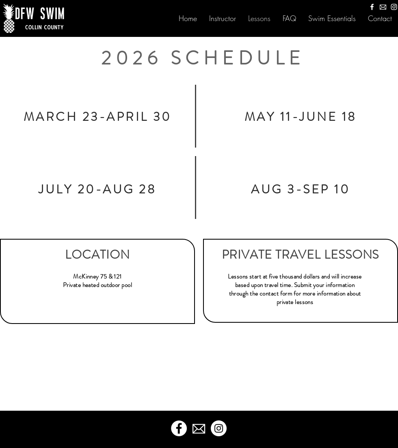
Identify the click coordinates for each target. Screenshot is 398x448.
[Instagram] (394, 7)
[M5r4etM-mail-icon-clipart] (383, 7)
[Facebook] (372, 7)
